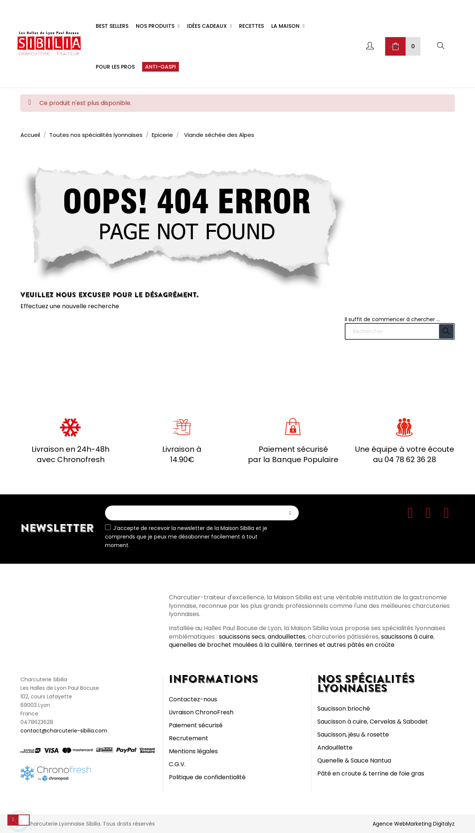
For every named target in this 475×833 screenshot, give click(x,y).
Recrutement (188, 738)
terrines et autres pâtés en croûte (344, 645)
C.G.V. (177, 764)
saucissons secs (242, 636)
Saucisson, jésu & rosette (353, 734)
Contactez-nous (193, 699)
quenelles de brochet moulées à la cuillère (230, 645)
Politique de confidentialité (207, 777)
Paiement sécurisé (196, 725)
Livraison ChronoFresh (201, 712)
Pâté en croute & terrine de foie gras (370, 773)
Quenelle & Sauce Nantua (354, 760)
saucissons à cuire (407, 636)
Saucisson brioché (343, 708)
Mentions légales (193, 751)
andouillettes (286, 636)
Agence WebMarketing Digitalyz (414, 823)
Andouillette (335, 747)
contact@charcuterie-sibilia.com (63, 730)
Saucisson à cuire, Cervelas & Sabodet (372, 721)
